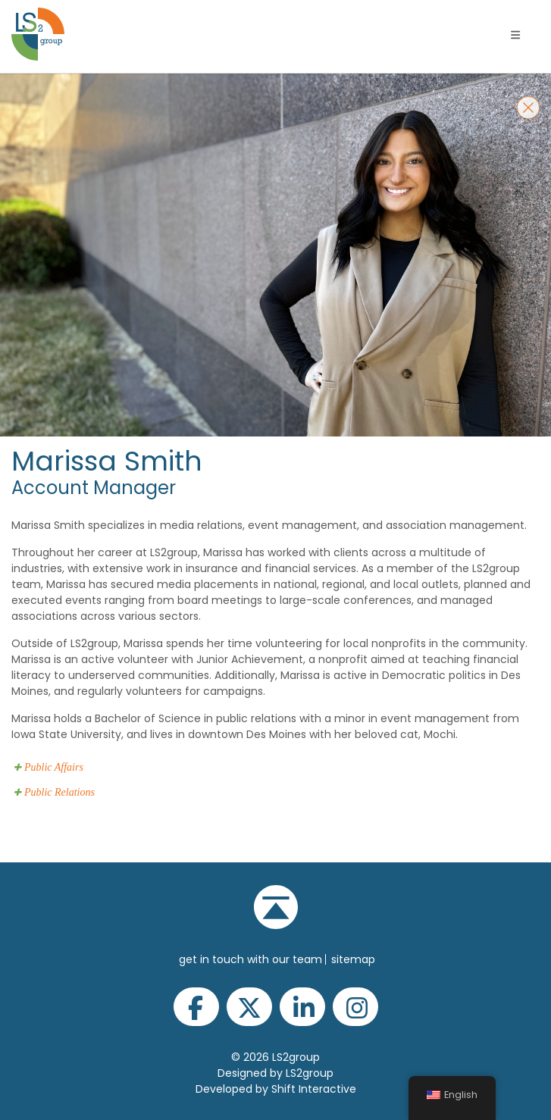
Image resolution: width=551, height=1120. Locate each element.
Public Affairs (53, 767)
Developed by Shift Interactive (276, 1089)
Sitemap (353, 959)
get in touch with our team (250, 959)
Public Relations (59, 792)
